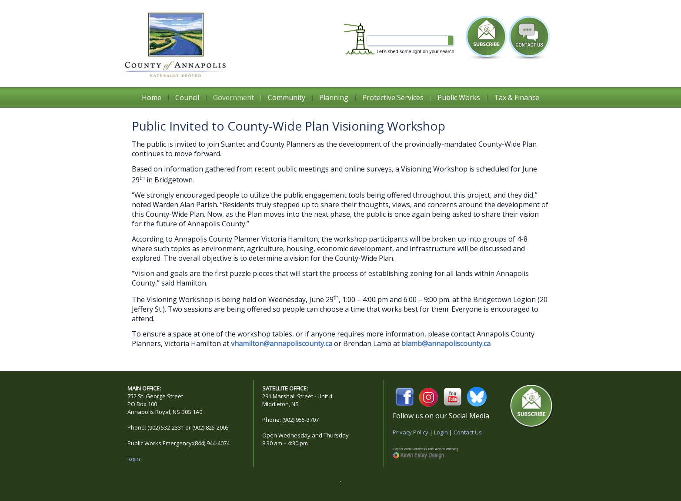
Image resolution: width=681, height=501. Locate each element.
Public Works (458, 97)
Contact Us (468, 432)
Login (441, 432)
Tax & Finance (516, 97)
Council (187, 97)
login (133, 459)
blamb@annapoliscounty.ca (446, 343)
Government (233, 97)
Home (151, 97)
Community (286, 97)
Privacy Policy (410, 432)
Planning (333, 97)
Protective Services (393, 97)
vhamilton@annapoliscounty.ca (281, 343)
